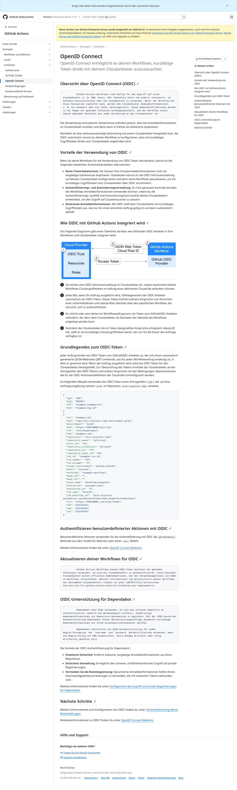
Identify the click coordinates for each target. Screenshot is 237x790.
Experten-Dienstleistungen (161, 777)
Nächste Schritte (78, 701)
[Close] (227, 5)
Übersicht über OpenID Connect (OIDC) (99, 83)
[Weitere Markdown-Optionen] (225, 58)
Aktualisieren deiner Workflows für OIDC (101, 558)
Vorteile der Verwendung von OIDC (96, 152)
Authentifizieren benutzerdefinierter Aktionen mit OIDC (115, 528)
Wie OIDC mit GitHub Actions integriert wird (104, 223)
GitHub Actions (17, 33)
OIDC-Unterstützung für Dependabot (97, 599)
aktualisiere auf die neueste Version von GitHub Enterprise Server (187, 33)
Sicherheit (99, 46)
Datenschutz (119, 777)
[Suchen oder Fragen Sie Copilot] (134, 17)
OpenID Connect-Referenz (125, 548)
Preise (141, 777)
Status (131, 777)
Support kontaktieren (73, 757)
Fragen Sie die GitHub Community (80, 752)
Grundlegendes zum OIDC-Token (93, 347)
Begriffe (105, 777)
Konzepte (85, 46)
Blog (181, 777)
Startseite (11, 26)
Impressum (90, 777)
